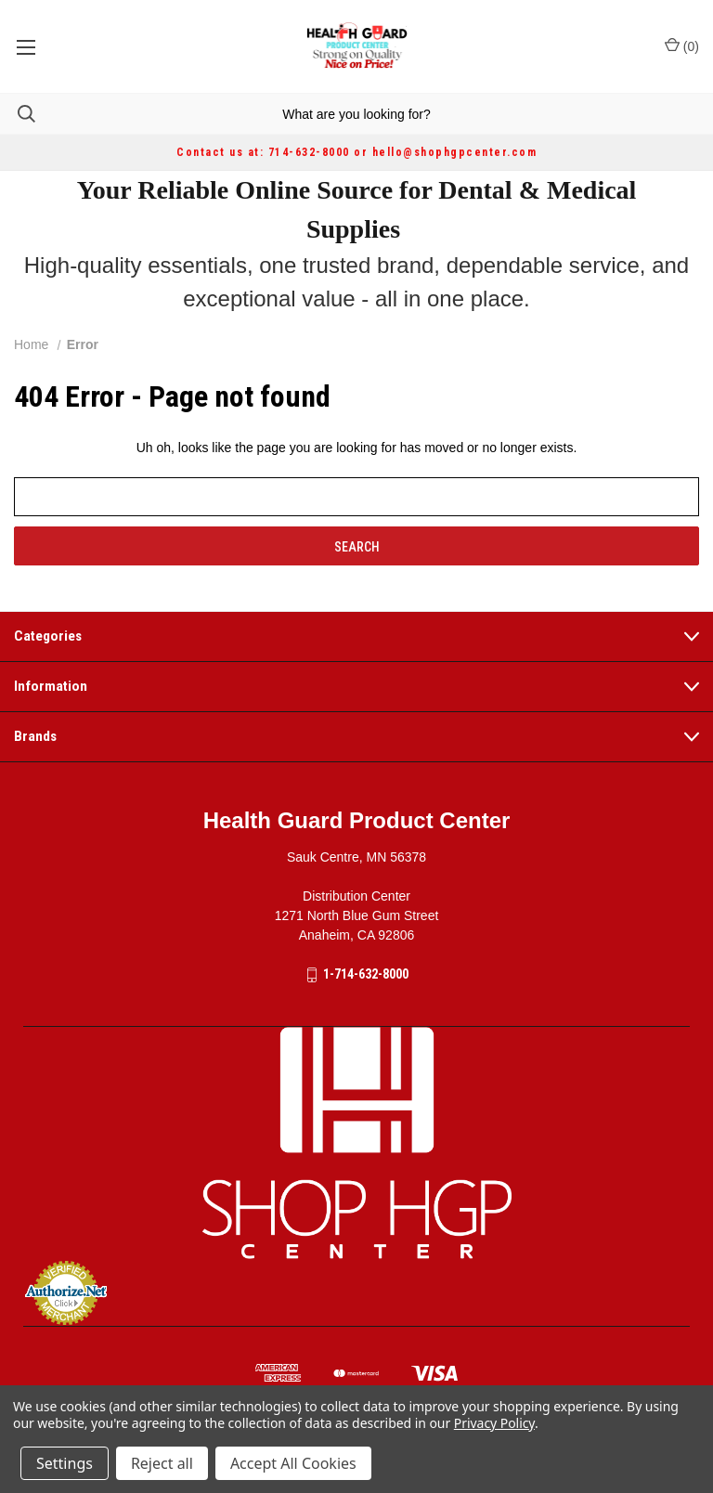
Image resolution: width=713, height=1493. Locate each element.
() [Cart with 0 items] (682, 45)
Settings (64, 1463)
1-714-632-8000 (365, 974)
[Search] (17, 114)
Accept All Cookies (293, 1463)
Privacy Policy (494, 1423)
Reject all (162, 1463)
